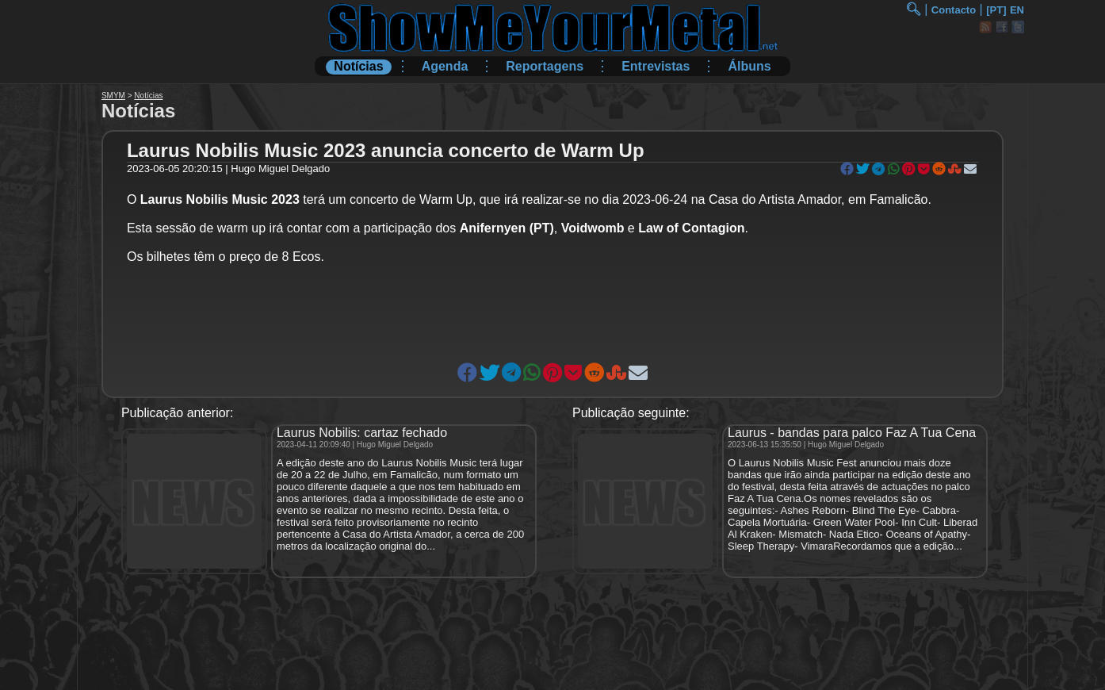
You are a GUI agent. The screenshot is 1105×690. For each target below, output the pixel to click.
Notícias (358, 66)
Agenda (445, 66)
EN (1017, 10)
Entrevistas (655, 66)
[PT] (996, 10)
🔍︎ (913, 9)
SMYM (113, 95)
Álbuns (749, 66)
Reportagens (544, 66)
